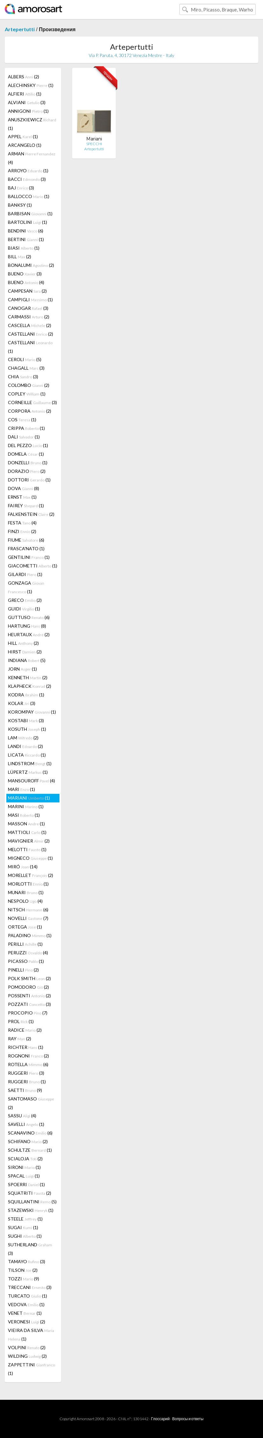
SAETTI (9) (25, 1090)
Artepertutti (20, 29)
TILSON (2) (23, 1270)
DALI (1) (24, 436)
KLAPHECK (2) (29, 686)
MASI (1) (24, 815)
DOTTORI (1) (29, 479)
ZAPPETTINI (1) (31, 1369)
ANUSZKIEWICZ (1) (32, 124)
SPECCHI (94, 143)
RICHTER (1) (25, 1047)
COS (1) (22, 419)
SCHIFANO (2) (28, 1141)
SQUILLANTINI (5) (32, 1201)
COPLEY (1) (26, 393)
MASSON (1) (26, 823)
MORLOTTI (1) (28, 883)
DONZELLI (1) (27, 462)
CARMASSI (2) (28, 316)
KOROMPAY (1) (32, 712)
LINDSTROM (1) (30, 763)
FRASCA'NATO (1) (26, 548)
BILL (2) (19, 256)
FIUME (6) (26, 540)
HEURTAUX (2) (29, 634)
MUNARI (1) (26, 892)
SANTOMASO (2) (31, 1103)
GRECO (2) (25, 600)
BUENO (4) (26, 282)
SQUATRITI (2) (29, 1193)
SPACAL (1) (24, 1175)
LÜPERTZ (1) (28, 772)
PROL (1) (21, 1021)
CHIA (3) (23, 376)
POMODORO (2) (28, 987)
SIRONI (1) (24, 1167)
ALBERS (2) (23, 76)
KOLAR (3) (21, 703)
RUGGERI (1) (27, 1081)
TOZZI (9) (23, 1278)
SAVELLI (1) (26, 1124)
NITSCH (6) (28, 909)
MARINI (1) (26, 806)
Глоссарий (160, 1418)
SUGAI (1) (23, 1227)
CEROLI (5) (24, 359)
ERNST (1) (22, 497)
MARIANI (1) (29, 798)
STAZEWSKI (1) (30, 1210)
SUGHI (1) (25, 1236)
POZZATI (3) (29, 1004)
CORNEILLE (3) (32, 402)
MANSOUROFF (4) (31, 780)
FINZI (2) (22, 531)
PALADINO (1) (30, 935)
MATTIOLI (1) (27, 832)
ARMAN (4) (31, 158)
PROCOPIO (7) (27, 1012)
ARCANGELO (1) (24, 145)
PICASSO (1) (26, 961)
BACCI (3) (27, 179)
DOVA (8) (23, 488)
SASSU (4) (22, 1115)
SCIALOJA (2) (25, 1158)
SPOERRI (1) (26, 1184)
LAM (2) (23, 737)
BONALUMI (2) (31, 265)
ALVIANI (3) (26, 102)
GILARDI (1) (25, 574)
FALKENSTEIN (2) (31, 514)
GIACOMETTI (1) (32, 565)
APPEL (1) (23, 136)
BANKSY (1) (20, 205)
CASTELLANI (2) (30, 334)
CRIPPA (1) (26, 428)
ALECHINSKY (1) (30, 85)
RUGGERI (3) (26, 1073)
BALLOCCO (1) (28, 196)
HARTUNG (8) (27, 626)
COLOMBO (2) (28, 385)
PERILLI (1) (25, 944)
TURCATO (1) (27, 1296)
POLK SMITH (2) (29, 978)
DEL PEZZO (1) (28, 445)
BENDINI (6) (25, 230)
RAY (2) (19, 1038)
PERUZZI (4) (28, 952)
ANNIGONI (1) (28, 111)
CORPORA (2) (29, 411)
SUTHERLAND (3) (30, 1249)
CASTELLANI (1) (30, 347)
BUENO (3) (25, 273)
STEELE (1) (25, 1218)
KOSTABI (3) (26, 720)
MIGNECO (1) (30, 858)
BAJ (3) (21, 187)
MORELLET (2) (30, 875)
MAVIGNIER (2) (29, 841)
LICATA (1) (27, 755)
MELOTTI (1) (27, 849)
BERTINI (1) (26, 239)
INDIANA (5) (26, 660)
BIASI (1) (23, 248)
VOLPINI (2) (26, 1347)
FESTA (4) (22, 522)
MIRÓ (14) (23, 866)
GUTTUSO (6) (29, 617)
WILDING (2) (27, 1356)
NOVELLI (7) (28, 918)
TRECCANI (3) (30, 1287)
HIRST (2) (25, 651)
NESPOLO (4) (25, 901)
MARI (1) (21, 789)
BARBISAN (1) (30, 213)
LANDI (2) (25, 746)
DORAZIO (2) (26, 471)
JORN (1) (22, 669)
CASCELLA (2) (29, 325)
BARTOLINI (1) (27, 222)
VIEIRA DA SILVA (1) (31, 1335)
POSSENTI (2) (29, 995)
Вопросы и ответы (187, 1418)
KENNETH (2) (27, 677)
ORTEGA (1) (25, 926)
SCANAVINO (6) (30, 1132)
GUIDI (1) (24, 608)
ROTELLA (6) (28, 1064)
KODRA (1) (26, 694)
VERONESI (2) (26, 1321)
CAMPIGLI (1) (30, 299)
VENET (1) (25, 1313)
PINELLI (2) (23, 969)
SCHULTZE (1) (30, 1150)
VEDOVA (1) (26, 1304)
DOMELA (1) (26, 454)
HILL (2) (23, 643)
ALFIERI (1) (24, 93)
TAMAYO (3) (26, 1261)
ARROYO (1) (28, 170)
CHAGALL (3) (26, 368)
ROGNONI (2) (28, 1055)
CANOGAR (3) (28, 308)
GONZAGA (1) (26, 587)
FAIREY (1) (26, 505)
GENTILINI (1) (29, 557)
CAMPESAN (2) (27, 291)
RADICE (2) (25, 1030)
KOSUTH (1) (27, 729)
